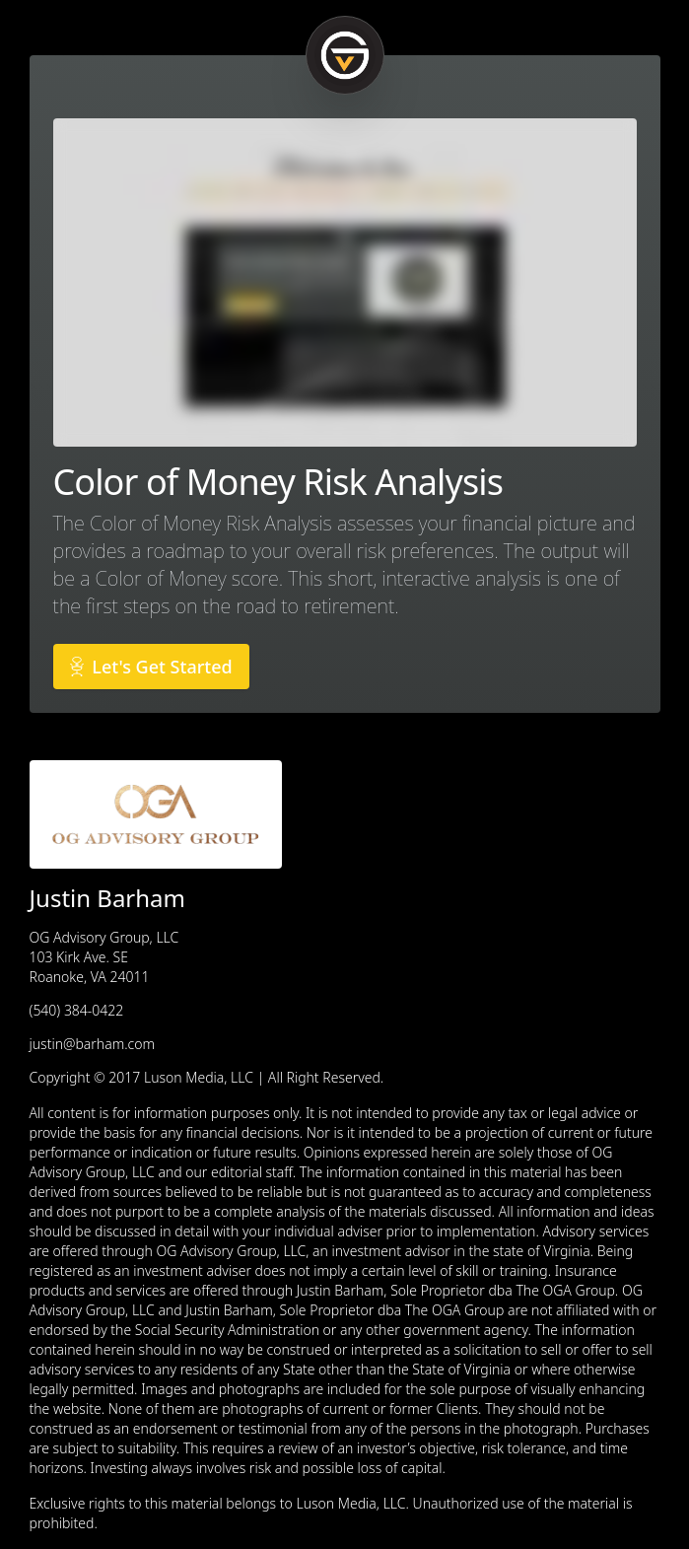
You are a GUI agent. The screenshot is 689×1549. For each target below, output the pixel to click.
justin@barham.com (92, 1043)
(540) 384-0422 (77, 1010)
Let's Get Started (151, 666)
